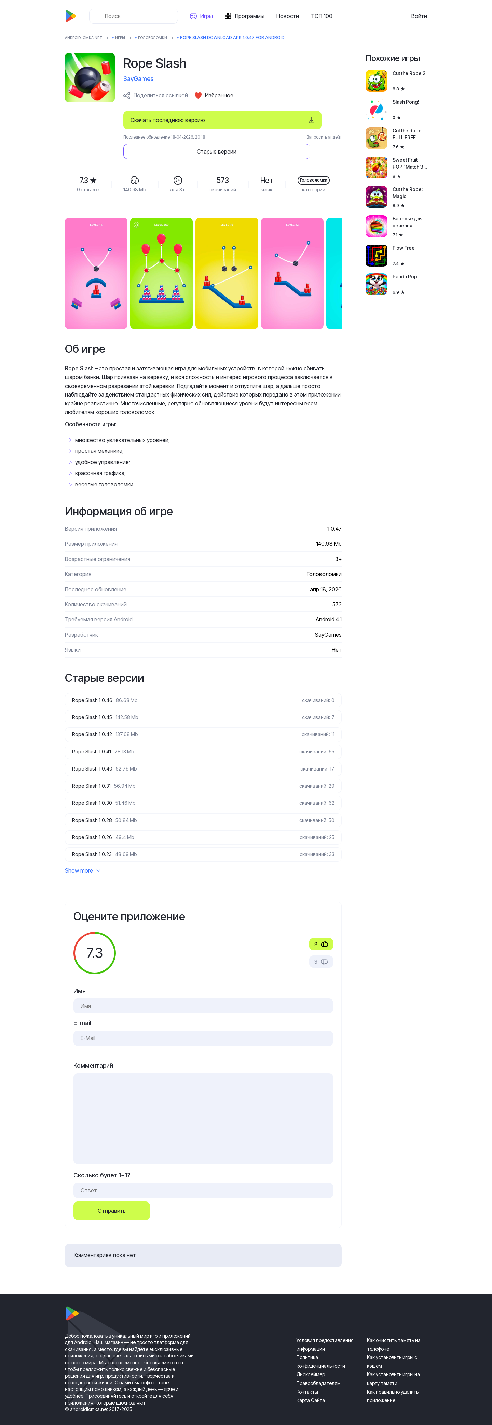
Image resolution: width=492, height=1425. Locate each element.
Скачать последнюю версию (168, 120)
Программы (251, 16)
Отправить (112, 1198)
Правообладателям (319, 1371)
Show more (82, 858)
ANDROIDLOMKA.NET (87, 37)
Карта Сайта (311, 1389)
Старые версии (300, 120)
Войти (419, 16)
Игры (208, 16)
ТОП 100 (323, 16)
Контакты (307, 1380)
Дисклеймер (311, 1363)
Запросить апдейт (324, 137)
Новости (289, 16)
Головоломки (163, 37)
